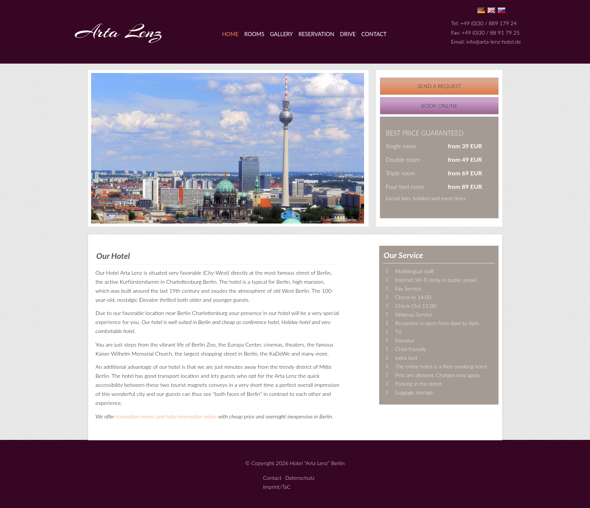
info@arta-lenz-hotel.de (493, 41)
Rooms (254, 34)
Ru (501, 10)
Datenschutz (300, 478)
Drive (348, 34)
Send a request (439, 86)
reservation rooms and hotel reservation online (166, 416)
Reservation (316, 34)
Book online (439, 105)
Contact (374, 34)
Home (230, 34)
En (491, 10)
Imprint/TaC (277, 487)
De (481, 10)
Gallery (281, 34)
